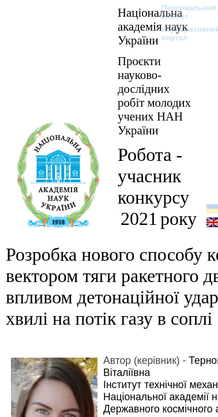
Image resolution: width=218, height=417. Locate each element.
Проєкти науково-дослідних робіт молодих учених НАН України (154, 95)
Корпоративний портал (183, 33)
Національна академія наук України (153, 26)
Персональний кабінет (183, 12)
